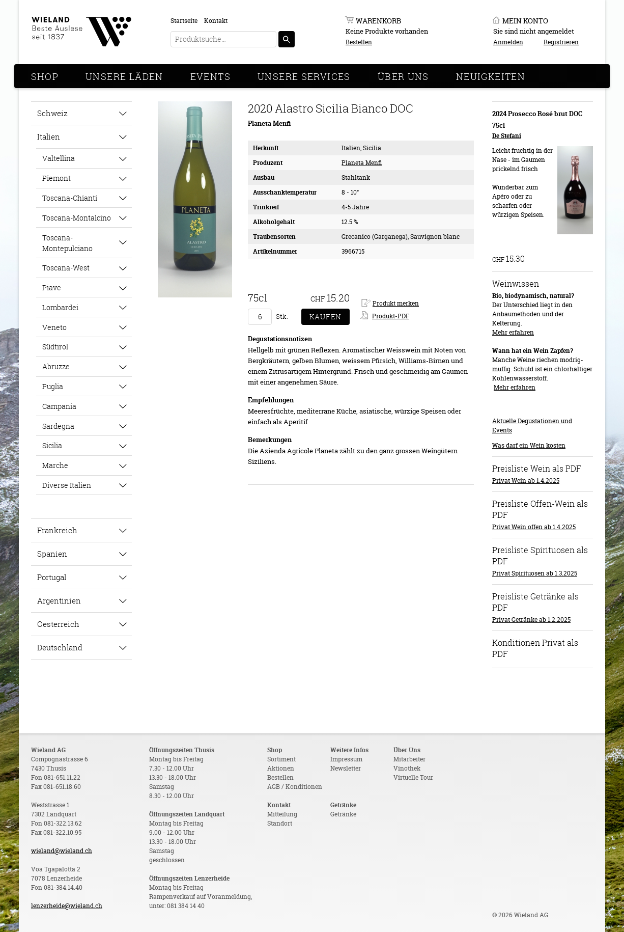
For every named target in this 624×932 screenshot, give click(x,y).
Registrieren (561, 42)
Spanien (52, 554)
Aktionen (280, 768)
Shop (45, 76)
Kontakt (216, 20)
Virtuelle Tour (413, 777)
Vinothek (406, 768)
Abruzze (56, 366)
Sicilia (52, 445)
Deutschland (59, 647)
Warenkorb (378, 20)
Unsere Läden (124, 76)
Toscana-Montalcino (76, 218)
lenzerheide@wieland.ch (66, 905)
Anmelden (508, 42)
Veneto (54, 327)
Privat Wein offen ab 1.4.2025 (534, 527)
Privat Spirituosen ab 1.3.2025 (534, 573)
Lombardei (60, 307)
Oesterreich (58, 624)
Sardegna (58, 426)
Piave (51, 287)
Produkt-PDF (390, 316)
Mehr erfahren (513, 332)
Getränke (343, 814)
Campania (59, 406)
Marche (55, 465)
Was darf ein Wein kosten (528, 445)
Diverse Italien (66, 485)
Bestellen (359, 42)
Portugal (51, 577)
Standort (279, 823)
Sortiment (281, 759)
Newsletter (345, 768)
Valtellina (58, 158)
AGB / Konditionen (294, 786)
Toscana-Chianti (69, 198)
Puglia (52, 386)
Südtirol (55, 346)
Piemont (56, 178)
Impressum (346, 759)
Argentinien (59, 600)
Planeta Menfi (362, 162)
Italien (48, 136)
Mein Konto (525, 20)
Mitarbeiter (409, 759)
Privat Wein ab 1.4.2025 (525, 480)
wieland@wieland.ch (61, 850)
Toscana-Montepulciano (67, 243)
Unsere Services (304, 76)
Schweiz (52, 113)
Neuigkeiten (490, 76)
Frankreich (57, 530)
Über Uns (403, 76)
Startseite (184, 20)
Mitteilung (282, 814)
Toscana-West (66, 267)
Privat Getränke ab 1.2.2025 (531, 619)
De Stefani (506, 135)
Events (210, 76)
